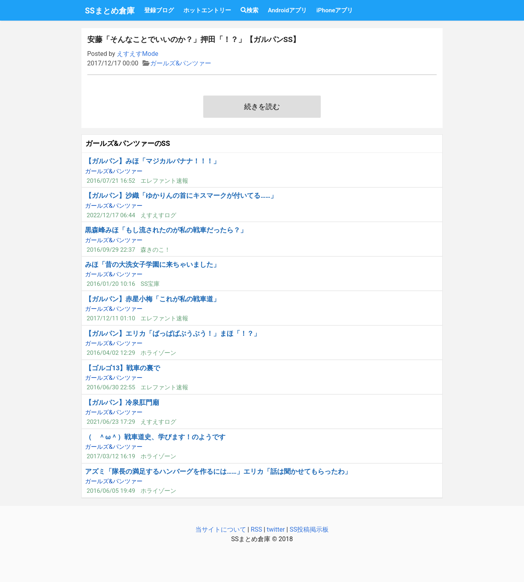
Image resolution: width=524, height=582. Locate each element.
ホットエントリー (207, 10)
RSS (256, 529)
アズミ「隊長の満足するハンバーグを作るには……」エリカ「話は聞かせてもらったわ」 (218, 471)
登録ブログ (159, 10)
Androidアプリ (287, 10)
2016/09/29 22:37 (111, 249)
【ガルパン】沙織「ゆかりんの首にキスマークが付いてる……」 (181, 195)
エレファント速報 (164, 180)
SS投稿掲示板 (309, 529)
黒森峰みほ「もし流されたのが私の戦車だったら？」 (166, 230)
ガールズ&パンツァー (180, 63)
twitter (276, 529)
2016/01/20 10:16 (111, 283)
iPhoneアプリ (334, 10)
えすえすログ (158, 215)
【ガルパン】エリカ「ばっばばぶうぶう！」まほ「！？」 (172, 333)
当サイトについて (220, 529)
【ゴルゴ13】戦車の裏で (122, 368)
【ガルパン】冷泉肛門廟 (122, 402)
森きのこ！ (155, 249)
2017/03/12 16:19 (111, 456)
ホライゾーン (158, 352)
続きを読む (262, 107)
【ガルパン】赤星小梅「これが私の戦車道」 (152, 299)
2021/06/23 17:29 (111, 421)
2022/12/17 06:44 (111, 215)
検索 (249, 10)
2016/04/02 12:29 (111, 352)
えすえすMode (137, 53)
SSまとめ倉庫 (110, 10)
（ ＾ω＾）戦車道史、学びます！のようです (155, 437)
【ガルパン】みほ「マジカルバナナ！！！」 (152, 161)
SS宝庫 (150, 283)
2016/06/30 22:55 (111, 387)
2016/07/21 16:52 (111, 180)
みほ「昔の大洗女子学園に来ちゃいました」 (152, 264)
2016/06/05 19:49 (111, 490)
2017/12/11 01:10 (111, 318)
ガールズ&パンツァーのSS (127, 143)
